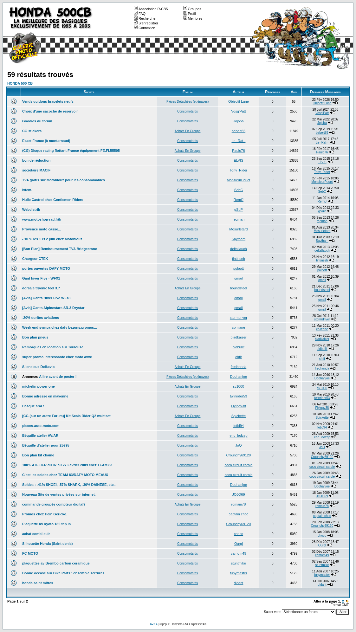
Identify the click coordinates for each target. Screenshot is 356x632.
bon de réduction (36, 160)
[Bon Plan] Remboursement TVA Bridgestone (59, 249)
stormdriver (238, 317)
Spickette (238, 416)
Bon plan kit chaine (38, 455)
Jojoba (238, 121)
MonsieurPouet (238, 180)
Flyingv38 (238, 406)
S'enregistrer (146, 23)
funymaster (238, 573)
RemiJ (238, 200)
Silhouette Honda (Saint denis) (47, 543)
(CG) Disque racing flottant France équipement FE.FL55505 (71, 150)
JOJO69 (238, 494)
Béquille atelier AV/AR (40, 435)
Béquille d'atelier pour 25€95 (45, 445)
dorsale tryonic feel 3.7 (41, 288)
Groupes (192, 9)
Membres (193, 18)
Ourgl (238, 543)
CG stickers (32, 131)
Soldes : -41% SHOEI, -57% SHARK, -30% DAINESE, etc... (69, 485)
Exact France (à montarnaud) (46, 141)
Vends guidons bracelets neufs (48, 101)
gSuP (238, 209)
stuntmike (238, 563)
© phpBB (164, 624)
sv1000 (238, 386)
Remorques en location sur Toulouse (52, 347)
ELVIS (238, 160)
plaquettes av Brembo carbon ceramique (56, 563)
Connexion (144, 28)
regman (238, 219)
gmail (238, 278)
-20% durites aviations (40, 317)
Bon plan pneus (35, 337)
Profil (189, 14)
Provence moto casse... (41, 229)
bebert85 (238, 131)
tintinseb (238, 259)
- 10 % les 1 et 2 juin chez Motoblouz (52, 239)
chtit (238, 357)
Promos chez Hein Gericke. (44, 514)
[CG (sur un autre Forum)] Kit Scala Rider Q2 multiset (66, 416)
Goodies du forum (37, 121)
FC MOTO (30, 553)
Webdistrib (31, 209)
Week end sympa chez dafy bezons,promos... (59, 327)
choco (238, 534)
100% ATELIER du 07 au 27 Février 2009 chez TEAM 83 (67, 465)
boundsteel (238, 288)
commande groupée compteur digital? (54, 504)
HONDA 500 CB (20, 83)
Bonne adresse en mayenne (45, 396)
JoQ (238, 445)
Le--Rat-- (238, 141)
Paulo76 (238, 150)
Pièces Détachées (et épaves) (187, 101)
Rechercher (145, 18)
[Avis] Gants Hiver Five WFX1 (46, 298)
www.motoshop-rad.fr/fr (41, 219)
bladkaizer (238, 337)
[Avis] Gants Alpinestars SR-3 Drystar (53, 308)
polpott (238, 268)
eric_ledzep (238, 435)
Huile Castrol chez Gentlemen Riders (52, 200)
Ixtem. (27, 190)
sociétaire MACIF (36, 170)
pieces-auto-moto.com (40, 426)
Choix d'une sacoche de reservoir (50, 111)
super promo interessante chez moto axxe (57, 357)
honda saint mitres (37, 583)
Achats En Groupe (188, 131)
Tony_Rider (239, 170)
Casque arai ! (33, 406)
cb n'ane (238, 327)
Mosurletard (238, 229)
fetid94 (238, 426)
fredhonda (239, 367)
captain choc (239, 514)
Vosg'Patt (238, 111)
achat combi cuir (36, 534)
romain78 (238, 504)
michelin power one (38, 386)
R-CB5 (154, 624)
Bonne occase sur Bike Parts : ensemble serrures (63, 573)
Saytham (238, 239)
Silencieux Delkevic (38, 367)
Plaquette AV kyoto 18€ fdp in (46, 524)
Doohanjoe (238, 376)
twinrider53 (238, 396)
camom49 (238, 553)
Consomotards (187, 111)
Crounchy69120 (238, 455)
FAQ (140, 14)
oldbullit (238, 347)
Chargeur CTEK (35, 259)
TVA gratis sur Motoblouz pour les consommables (63, 180)
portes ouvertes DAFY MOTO (46, 268)
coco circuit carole (238, 465)
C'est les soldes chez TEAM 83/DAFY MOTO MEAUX (65, 475)
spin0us (201, 624)
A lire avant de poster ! (57, 376)
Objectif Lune (238, 101)
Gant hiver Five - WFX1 (41, 278)
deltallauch (238, 249)
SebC (238, 190)
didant (238, 583)
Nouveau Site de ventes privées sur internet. (59, 494)
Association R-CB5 (151, 9)
